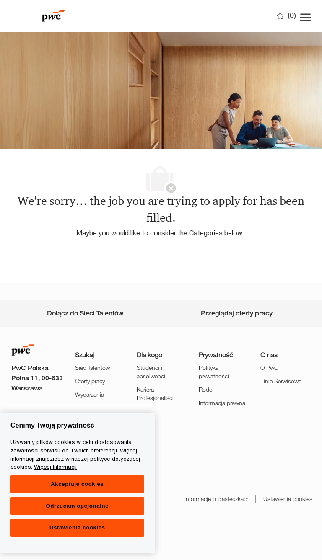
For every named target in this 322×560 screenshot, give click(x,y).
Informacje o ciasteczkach (217, 498)
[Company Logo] (53, 16)
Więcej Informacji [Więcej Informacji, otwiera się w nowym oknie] (55, 466)
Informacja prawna (222, 402)
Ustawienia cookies (287, 498)
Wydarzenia (89, 394)
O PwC (269, 367)
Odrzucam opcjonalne (77, 506)
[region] (77, 483)
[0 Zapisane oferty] (286, 15)
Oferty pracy (90, 381)
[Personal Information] (236, 313)
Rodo (206, 389)
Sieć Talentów (92, 367)
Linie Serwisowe (280, 381)
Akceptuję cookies (77, 484)
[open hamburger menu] (305, 15)
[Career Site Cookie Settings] (85, 313)
